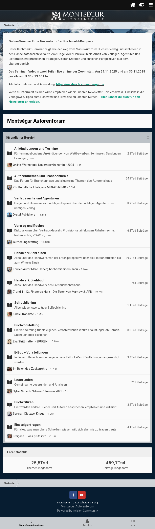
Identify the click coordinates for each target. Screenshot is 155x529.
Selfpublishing (25, 303)
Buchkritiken (24, 402)
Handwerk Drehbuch (29, 280)
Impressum (63, 502)
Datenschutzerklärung (85, 502)
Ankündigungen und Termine (36, 148)
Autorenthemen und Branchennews (41, 176)
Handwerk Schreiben (30, 253)
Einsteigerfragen (27, 425)
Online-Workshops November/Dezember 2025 (43, 165)
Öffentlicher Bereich (21, 137)
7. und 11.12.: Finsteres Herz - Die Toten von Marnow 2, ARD (52, 292)
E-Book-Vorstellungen (31, 352)
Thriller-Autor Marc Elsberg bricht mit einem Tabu (45, 269)
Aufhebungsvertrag (25, 242)
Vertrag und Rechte (29, 226)
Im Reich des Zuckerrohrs (30, 368)
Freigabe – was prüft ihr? (29, 436)
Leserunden (23, 380)
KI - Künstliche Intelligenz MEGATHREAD (39, 187)
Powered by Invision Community (77, 510)
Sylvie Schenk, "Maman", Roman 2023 (37, 391)
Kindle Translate (23, 314)
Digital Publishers (24, 214)
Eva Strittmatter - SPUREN (30, 341)
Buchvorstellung (26, 325)
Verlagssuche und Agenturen (36, 198)
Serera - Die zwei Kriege (28, 413)
